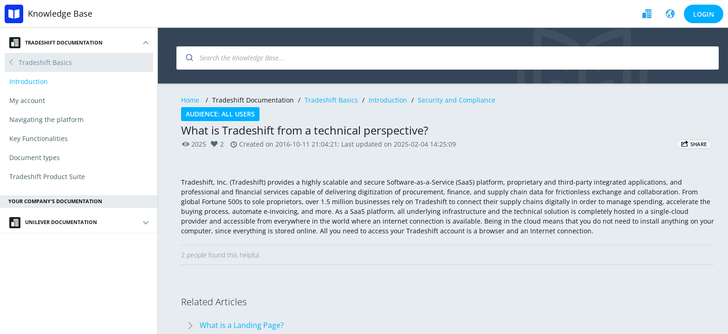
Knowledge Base (60, 13)
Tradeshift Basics (331, 100)
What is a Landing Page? (242, 325)
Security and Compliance (456, 100)
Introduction (388, 100)
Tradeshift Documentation (56, 42)
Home (190, 100)
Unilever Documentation (53, 222)
